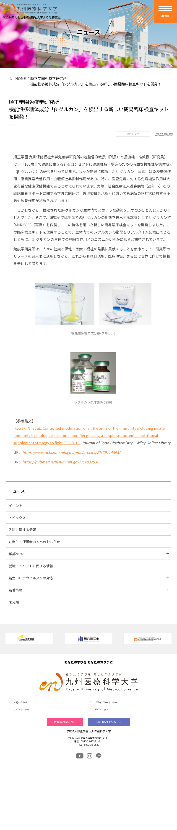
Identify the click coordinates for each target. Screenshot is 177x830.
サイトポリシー (21, 709)
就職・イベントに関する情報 (31, 565)
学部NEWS (17, 553)
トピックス (17, 517)
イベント (15, 505)
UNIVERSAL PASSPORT (109, 722)
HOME (20, 78)
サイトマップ (101, 709)
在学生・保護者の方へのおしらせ (34, 541)
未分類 (14, 602)
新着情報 (15, 590)
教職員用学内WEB (65, 722)
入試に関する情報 (22, 529)
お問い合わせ (20, 702)
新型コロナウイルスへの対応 (31, 578)
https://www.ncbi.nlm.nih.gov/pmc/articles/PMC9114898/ (71, 452)
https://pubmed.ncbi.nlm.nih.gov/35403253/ (60, 462)
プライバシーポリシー (106, 702)
